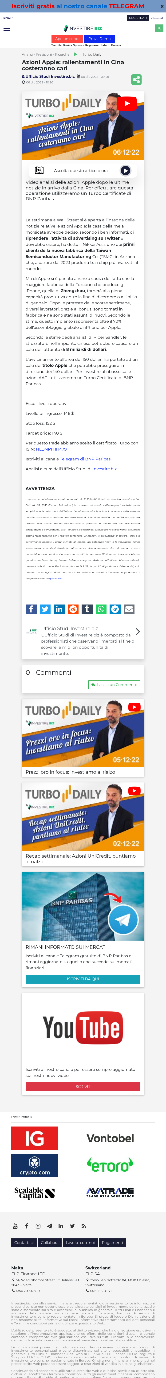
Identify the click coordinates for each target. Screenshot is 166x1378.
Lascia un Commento (114, 685)
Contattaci (24, 1243)
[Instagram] (38, 1226)
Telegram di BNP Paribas (85, 458)
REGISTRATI (138, 18)
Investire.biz (105, 468)
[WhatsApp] (101, 609)
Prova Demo (99, 38)
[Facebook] (31, 609)
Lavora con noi (80, 1243)
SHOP (8, 18)
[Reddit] (73, 609)
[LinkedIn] (59, 609)
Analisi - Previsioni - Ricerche (46, 54)
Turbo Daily (92, 54)
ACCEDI (157, 18)
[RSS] (83, 1226)
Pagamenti (112, 1243)
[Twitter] (45, 609)
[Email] (129, 609)
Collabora (50, 1243)
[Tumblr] (87, 609)
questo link (55, 578)
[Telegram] (115, 609)
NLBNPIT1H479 (51, 449)
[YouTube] (15, 1226)
